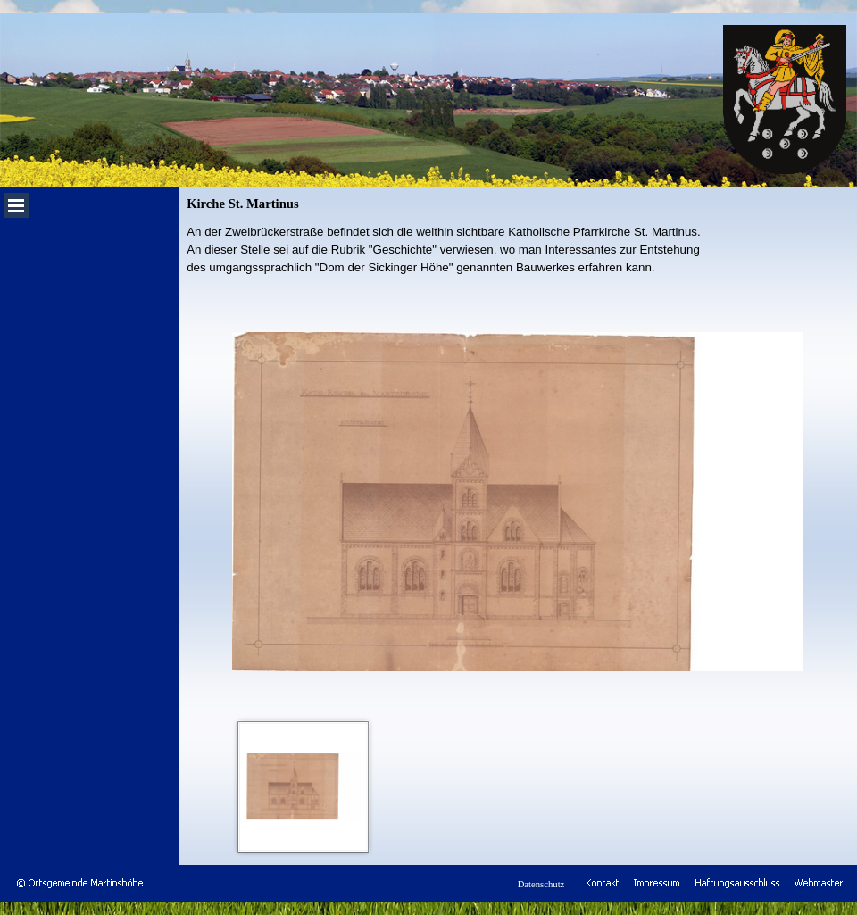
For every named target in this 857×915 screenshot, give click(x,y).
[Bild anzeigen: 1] (303, 786)
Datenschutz (541, 884)
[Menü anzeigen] (16, 205)
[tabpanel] (518, 250)
